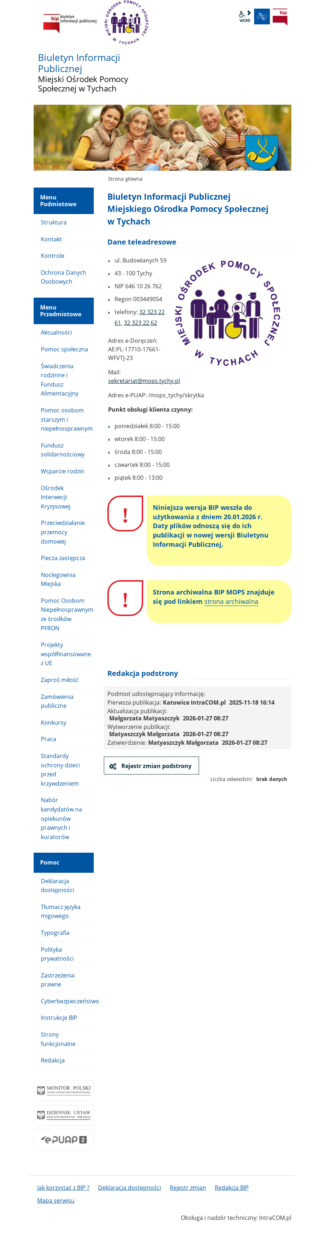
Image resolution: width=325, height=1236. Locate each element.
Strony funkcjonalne (58, 1039)
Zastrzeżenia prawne (57, 980)
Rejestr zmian (188, 1187)
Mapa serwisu (55, 1200)
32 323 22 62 (140, 323)
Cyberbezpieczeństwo (67, 1001)
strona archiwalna (231, 601)
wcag (245, 16)
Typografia (55, 933)
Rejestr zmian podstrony (155, 766)
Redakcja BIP (232, 1187)
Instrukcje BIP (59, 1018)
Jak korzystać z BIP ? (63, 1187)
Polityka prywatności (57, 954)
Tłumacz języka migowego (61, 911)
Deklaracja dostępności (57, 885)
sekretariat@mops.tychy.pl (144, 381)
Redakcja (53, 1060)
